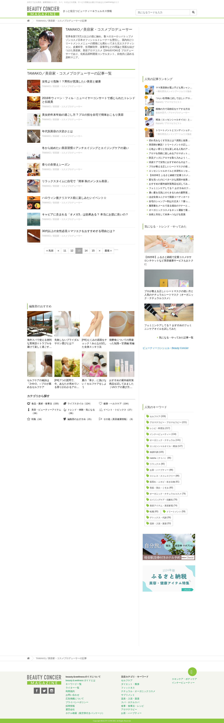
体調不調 (154, 452)
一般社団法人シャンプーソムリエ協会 (173, 91)
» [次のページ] (99, 250)
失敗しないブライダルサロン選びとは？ (66, 341)
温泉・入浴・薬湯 (158, 523)
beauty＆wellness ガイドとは (81, 680)
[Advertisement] (53, 279)
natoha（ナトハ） (158, 458)
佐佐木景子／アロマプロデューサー (172, 112)
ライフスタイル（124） (80, 403)
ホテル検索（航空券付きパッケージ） (85, 713)
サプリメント (128, 695)
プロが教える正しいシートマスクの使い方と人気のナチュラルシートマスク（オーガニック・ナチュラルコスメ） (168, 295)
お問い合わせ (72, 695)
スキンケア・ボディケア (184, 679)
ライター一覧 (72, 687)
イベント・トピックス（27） (118, 409)
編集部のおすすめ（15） (80, 419)
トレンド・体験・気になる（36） (81, 411)
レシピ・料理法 (157, 428)
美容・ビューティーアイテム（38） (46, 411)
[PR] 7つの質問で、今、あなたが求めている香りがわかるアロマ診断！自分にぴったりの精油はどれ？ (66, 384)
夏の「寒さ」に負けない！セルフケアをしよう (94, 384)
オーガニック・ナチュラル (162, 440)
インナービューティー (160, 434)
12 (72, 250)
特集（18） (37, 419)
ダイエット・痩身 (130, 684)
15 (93, 250)
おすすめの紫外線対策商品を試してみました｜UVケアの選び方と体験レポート (121, 384)
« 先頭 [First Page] (49, 250)
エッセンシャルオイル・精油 (163, 446)
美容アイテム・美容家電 (161, 505)
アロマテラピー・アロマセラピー (165, 422)
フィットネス (128, 687)
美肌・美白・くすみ (159, 488)
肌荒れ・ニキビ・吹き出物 (162, 482)
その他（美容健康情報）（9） (118, 419)
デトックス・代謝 (158, 517)
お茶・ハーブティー (159, 470)
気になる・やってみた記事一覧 (176, 337)
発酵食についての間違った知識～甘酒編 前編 (121, 341)
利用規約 (70, 691)
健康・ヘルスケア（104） (116, 403)
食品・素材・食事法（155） (45, 403)
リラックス (155, 464)
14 (86, 250)
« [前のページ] (58, 250)
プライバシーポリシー (77, 702)
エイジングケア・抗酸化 (161, 500)
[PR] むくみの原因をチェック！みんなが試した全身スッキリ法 (94, 343)
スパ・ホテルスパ (130, 702)
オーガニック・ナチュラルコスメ (165, 494)
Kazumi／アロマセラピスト (169, 102)
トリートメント (173, 511)
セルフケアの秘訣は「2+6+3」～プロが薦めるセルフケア (39, 384)
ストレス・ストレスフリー (162, 476)
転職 (152, 511)
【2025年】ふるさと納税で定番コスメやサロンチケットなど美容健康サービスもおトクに (168, 260)
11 (64, 250)
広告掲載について (75, 698)
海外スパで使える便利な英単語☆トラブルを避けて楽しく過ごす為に (39, 343)
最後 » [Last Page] (108, 250)
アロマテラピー (129, 709)
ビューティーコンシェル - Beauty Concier (165, 348)
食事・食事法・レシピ (132, 706)
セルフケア (155, 416)
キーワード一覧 (74, 684)
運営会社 (70, 709)
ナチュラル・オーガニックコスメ (138, 691)
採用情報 (70, 706)
